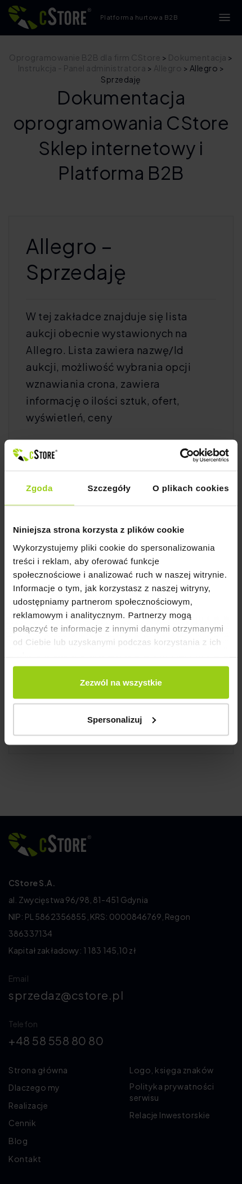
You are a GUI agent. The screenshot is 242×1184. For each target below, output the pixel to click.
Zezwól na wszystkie (121, 682)
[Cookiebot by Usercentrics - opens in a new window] (180, 455)
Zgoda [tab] (39, 488)
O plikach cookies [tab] (191, 488)
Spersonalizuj (121, 719)
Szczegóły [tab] (109, 488)
